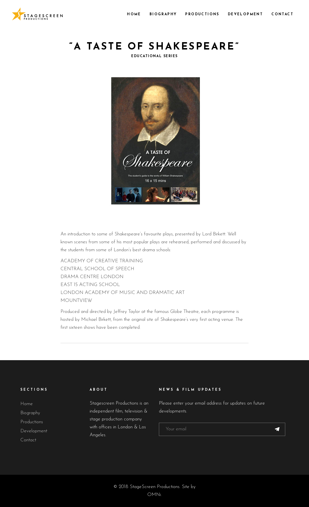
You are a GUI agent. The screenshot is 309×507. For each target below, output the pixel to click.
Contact (28, 440)
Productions (31, 422)
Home (26, 403)
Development (33, 431)
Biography (30, 413)
